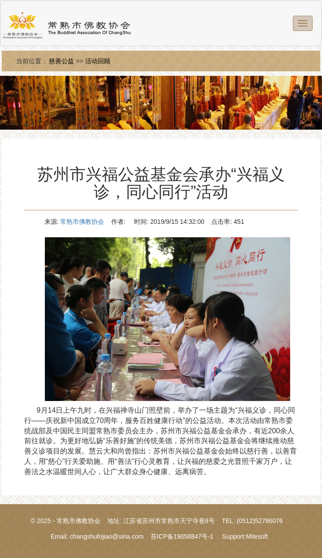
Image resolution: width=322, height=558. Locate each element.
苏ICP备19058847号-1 (182, 536)
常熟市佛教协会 (82, 221)
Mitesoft (257, 536)
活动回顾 (97, 61)
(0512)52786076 (260, 520)
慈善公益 (61, 61)
